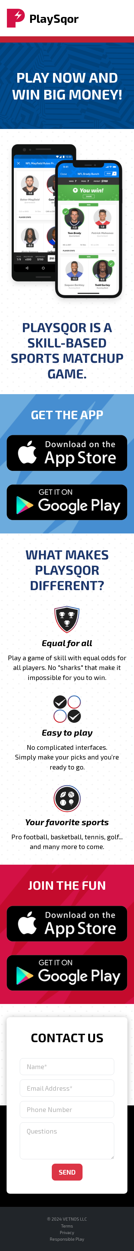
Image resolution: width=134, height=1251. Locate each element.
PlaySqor (43, 18)
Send (67, 1172)
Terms (67, 1225)
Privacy (67, 1232)
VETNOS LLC (75, 1219)
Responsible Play (67, 1239)
